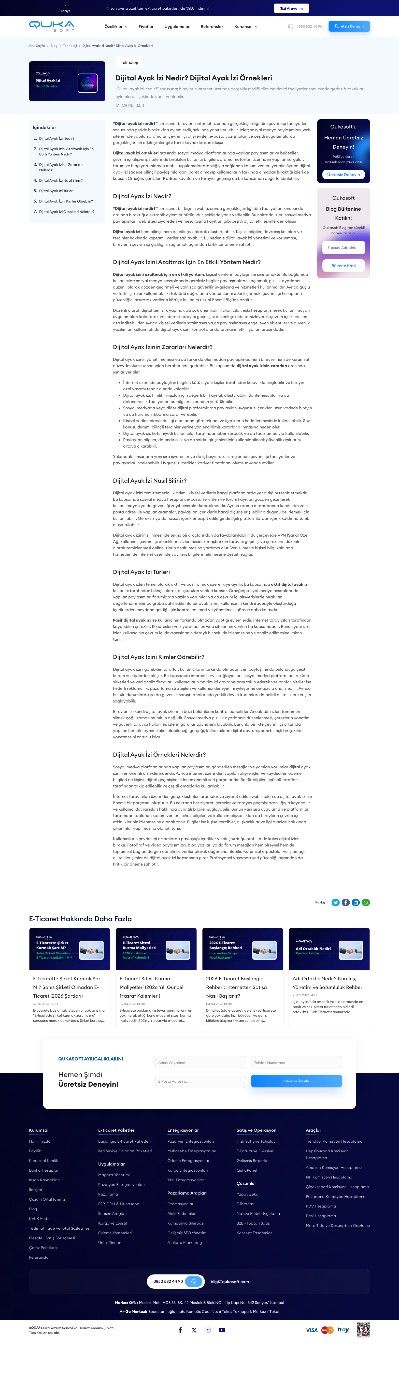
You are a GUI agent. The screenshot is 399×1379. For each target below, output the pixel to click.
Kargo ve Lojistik (113, 1223)
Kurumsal (246, 26)
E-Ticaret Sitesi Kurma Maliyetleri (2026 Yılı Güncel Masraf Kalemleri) (151, 987)
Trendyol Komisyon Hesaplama (334, 1141)
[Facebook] (180, 1330)
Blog (33, 1208)
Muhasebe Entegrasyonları (191, 1150)
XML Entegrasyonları (186, 1179)
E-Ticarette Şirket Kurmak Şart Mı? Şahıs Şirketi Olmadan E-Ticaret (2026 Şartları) (67, 987)
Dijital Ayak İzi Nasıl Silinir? (61, 180)
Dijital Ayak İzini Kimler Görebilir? (66, 201)
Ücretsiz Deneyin (349, 26)
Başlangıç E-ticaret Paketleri (124, 1141)
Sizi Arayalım (291, 8)
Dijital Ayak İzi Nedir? (56, 138)
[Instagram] (208, 1330)
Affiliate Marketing (184, 1242)
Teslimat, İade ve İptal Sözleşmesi (60, 1228)
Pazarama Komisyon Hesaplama (336, 1196)
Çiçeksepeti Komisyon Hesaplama (337, 1186)
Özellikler (116, 26)
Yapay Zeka (248, 1194)
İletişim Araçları (112, 1213)
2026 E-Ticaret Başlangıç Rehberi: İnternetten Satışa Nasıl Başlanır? (236, 987)
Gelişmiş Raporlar (253, 1160)
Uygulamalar (177, 26)
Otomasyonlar (180, 1203)
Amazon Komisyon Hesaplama (334, 1167)
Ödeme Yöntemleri (115, 1232)
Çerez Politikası (43, 1247)
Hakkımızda (40, 1141)
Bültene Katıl (344, 265)
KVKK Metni (40, 1218)
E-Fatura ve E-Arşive (255, 1150)
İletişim (35, 1189)
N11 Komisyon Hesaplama (329, 1177)
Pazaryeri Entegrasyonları (121, 1184)
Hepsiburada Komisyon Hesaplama (327, 1154)
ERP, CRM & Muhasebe (118, 1203)
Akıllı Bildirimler (181, 1213)
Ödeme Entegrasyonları (188, 1160)
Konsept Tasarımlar (254, 1232)
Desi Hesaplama (321, 1215)
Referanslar (212, 26)
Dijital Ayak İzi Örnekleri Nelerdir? (66, 211)
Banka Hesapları (44, 1170)
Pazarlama (108, 1194)
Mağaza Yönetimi (114, 1174)
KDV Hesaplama (321, 1206)
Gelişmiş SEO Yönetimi (187, 1232)
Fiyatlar (146, 26)
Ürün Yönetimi (110, 1242)
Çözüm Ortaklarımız (47, 1199)
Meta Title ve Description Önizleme (338, 1225)
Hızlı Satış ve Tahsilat (256, 1141)
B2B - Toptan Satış (253, 1223)
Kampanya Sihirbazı (185, 1223)
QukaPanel (247, 1170)
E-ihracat (245, 1203)
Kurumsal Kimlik (43, 1160)
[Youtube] (222, 1330)
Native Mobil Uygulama (258, 1213)
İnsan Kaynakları (44, 1179)
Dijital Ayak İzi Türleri (56, 191)
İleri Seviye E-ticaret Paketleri (125, 1150)
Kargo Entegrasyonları (187, 1170)
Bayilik (35, 1150)
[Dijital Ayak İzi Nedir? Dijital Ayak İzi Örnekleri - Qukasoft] (51, 26)
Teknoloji (129, 62)
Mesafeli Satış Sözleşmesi (52, 1238)
